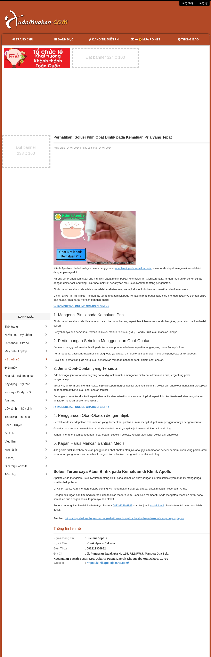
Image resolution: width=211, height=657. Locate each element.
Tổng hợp (26, 474)
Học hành (26, 449)
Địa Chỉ (58, 553)
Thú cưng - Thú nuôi (26, 417)
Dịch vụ (26, 458)
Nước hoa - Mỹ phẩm (26, 334)
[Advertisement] (148, 19)
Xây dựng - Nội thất (26, 384)
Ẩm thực (26, 400)
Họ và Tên (60, 543)
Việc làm (26, 441)
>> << (81, 306)
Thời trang (26, 326)
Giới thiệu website (26, 466)
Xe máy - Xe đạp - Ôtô (26, 392)
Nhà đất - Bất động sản (26, 375)
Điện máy (26, 367)
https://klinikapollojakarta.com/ (108, 562)
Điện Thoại (60, 548)
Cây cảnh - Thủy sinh (26, 408)
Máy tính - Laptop (26, 351)
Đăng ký (203, 3)
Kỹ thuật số (26, 359)
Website (59, 562)
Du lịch (26, 433)
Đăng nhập (187, 3)
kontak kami (157, 505)
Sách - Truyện (26, 425)
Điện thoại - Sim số (26, 343)
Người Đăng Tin (64, 538)
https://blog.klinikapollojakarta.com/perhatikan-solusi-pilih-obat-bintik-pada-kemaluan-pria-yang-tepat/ (124, 518)
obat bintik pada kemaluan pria (133, 268)
